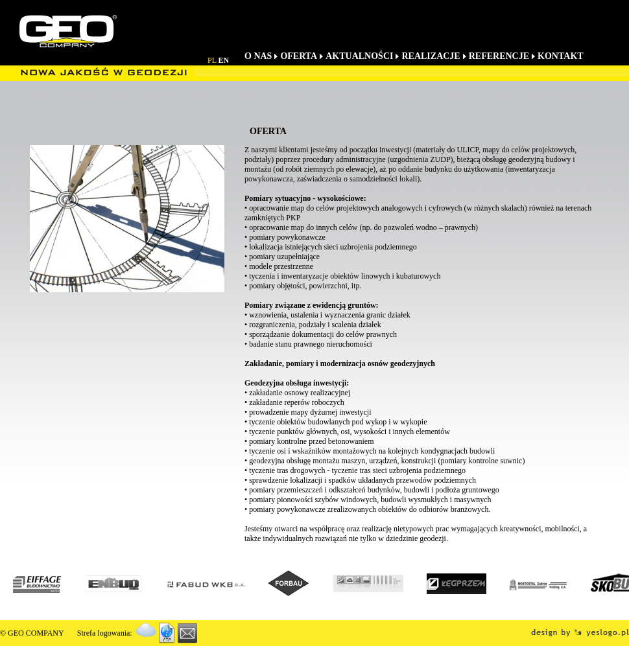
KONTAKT (561, 56)
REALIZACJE (430, 56)
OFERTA (298, 56)
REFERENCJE (499, 56)
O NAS (258, 56)
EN (224, 60)
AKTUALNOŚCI (359, 56)
